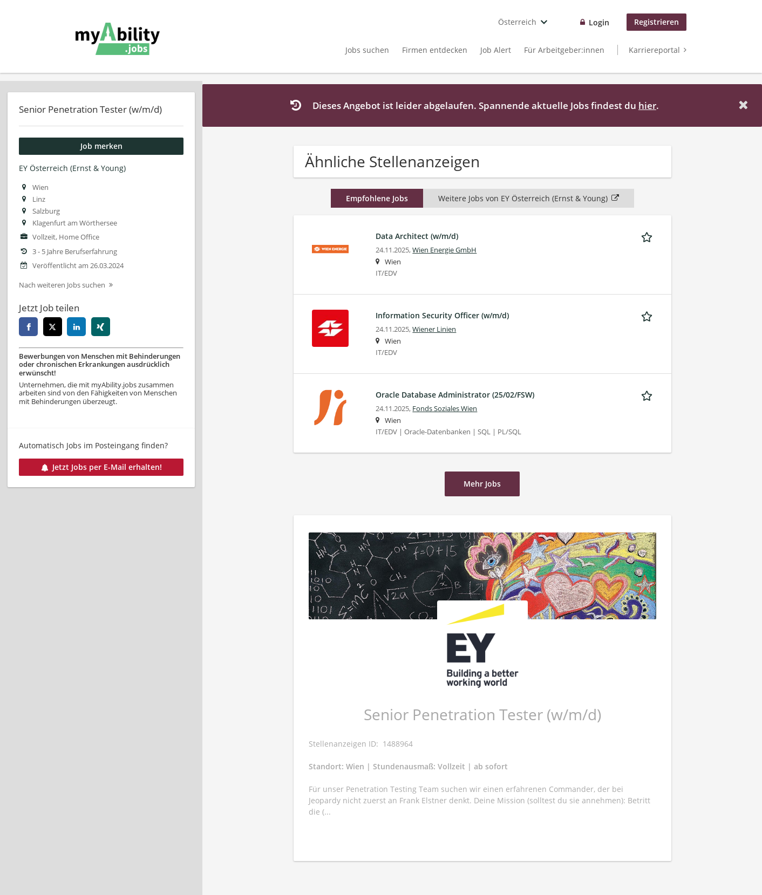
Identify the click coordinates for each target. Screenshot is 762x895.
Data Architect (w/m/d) (417, 236)
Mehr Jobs (482, 484)
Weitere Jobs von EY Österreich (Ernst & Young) (528, 198)
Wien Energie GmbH (444, 250)
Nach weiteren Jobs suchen (62, 285)
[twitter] (52, 326)
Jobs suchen (367, 50)
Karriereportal (654, 50)
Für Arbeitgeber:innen (564, 50)
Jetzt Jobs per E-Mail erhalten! (101, 467)
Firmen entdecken (434, 50)
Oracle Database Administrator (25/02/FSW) (455, 395)
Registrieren (656, 22)
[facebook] (28, 326)
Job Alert (495, 50)
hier (647, 105)
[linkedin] (76, 326)
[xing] (100, 326)
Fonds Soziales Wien (444, 408)
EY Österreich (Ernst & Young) (72, 168)
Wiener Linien (434, 329)
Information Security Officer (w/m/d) (442, 315)
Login (599, 22)
